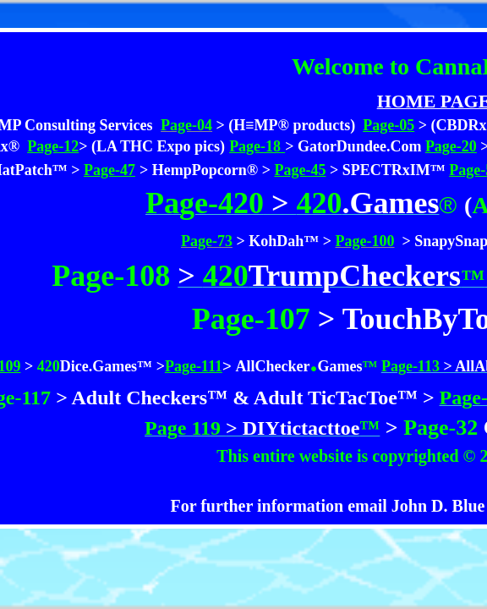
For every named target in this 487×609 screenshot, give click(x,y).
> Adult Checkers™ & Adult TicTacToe (224, 398)
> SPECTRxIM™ (388, 170)
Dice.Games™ (106, 366)
